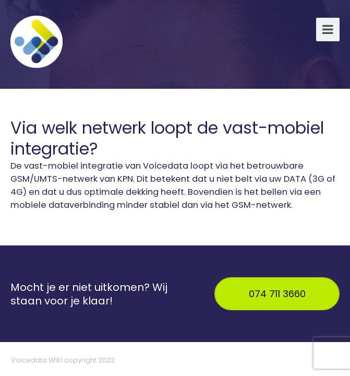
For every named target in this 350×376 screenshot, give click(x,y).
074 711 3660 (277, 293)
